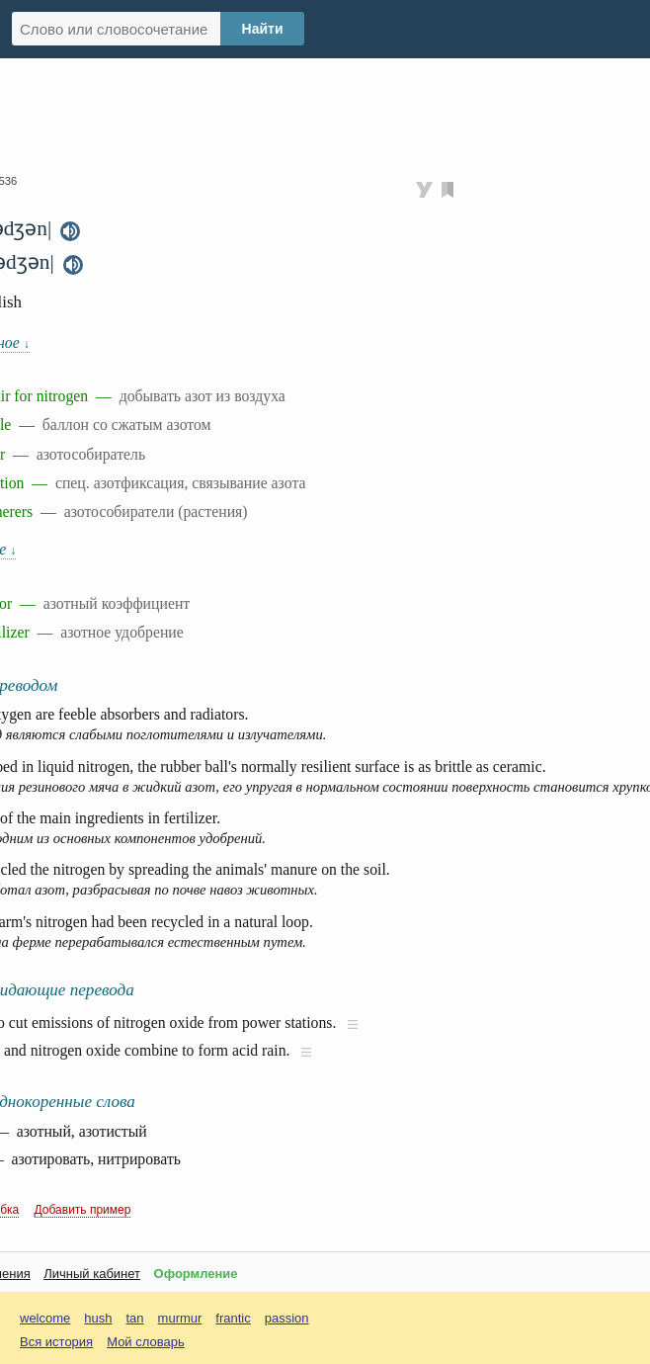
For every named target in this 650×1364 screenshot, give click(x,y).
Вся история (56, 1341)
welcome (45, 1318)
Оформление (196, 1273)
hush (98, 1318)
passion (287, 1318)
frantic (232, 1318)
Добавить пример (83, 1210)
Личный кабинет (91, 1273)
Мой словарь (146, 1341)
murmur (180, 1318)
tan (135, 1318)
